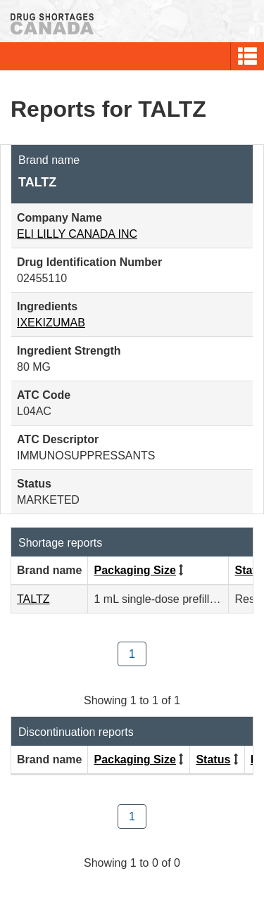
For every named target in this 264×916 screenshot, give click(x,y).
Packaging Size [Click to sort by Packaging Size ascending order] (135, 570)
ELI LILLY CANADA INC (77, 234)
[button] (247, 56)
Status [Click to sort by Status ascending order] (213, 759)
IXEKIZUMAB (51, 323)
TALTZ (33, 599)
